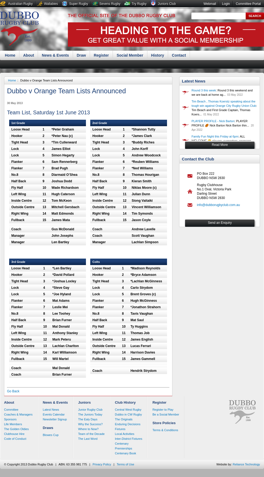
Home (10, 55)
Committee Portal (248, 4)
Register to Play (162, 409)
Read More (220, 145)
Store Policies (164, 423)
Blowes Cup (51, 435)
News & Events (55, 55)
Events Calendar (54, 414)
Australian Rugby (20, 4)
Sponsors (10, 419)
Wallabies (51, 4)
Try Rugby (139, 4)
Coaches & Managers (18, 414)
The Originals (123, 419)
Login (226, 4)
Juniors (84, 402)
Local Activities (124, 433)
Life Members (13, 424)
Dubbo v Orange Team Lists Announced (46, 80)
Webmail (209, 4)
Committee (11, 409)
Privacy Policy (102, 464)
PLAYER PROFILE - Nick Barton (213, 121)
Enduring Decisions (127, 424)
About (28, 55)
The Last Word (88, 438)
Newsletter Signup (55, 419)
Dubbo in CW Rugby (128, 414)
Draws (48, 428)
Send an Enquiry (220, 223)
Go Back (13, 391)
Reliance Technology (246, 464)
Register (101, 55)
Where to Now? (88, 429)
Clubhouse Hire (14, 433)
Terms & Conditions (165, 430)
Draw (81, 55)
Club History (125, 402)
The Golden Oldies (16, 429)
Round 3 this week (204, 90)
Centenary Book (125, 453)
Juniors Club (167, 4)
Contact (179, 55)
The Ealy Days (88, 419)
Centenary (121, 443)
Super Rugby (78, 4)
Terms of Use (125, 464)
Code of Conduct (15, 438)
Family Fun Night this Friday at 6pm (215, 136)
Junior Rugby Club (90, 409)
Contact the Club (198, 159)
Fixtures (120, 429)
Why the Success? (90, 424)
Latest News (194, 81)
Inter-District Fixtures (128, 438)
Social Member (130, 55)
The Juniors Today (90, 414)
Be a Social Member (165, 414)
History (157, 55)
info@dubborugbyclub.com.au (218, 205)
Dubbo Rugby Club (19, 29)
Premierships (123, 448)
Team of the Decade (91, 433)
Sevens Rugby (109, 4)
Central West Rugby (128, 409)
